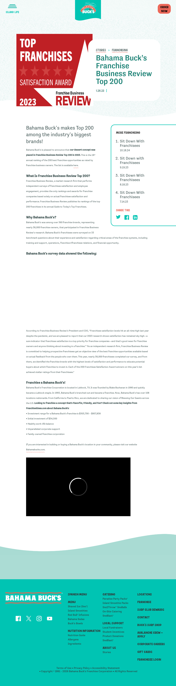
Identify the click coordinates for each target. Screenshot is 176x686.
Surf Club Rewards (150, 609)
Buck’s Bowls (75, 623)
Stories (101, 50)
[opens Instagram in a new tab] (39, 619)
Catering (109, 594)
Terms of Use (63, 668)
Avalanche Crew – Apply (150, 634)
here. (75, 165)
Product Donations (113, 636)
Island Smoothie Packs (115, 603)
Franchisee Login (149, 659)
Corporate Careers (151, 644)
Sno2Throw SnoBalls (115, 607)
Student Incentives (113, 631)
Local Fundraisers (113, 627)
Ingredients (74, 643)
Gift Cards (144, 652)
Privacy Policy (82, 668)
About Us (109, 647)
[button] (12, 7)
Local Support (113, 623)
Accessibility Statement (106, 668)
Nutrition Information (84, 631)
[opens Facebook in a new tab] (126, 218)
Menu (72, 602)
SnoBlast (108, 615)
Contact (143, 617)
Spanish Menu (77, 594)
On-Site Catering (112, 611)
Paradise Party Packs (115, 598)
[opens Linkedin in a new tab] (135, 218)
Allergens (73, 639)
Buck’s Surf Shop (149, 625)
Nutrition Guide (76, 635)
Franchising (120, 50)
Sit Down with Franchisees (132, 160)
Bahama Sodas (76, 619)
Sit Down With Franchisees (132, 143)
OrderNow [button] (164, 9)
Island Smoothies (78, 610)
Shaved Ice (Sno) (78, 606)
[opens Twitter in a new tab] (118, 217)
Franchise (144, 602)
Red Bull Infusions (78, 614)
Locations (144, 594)
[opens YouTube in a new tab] (49, 619)
